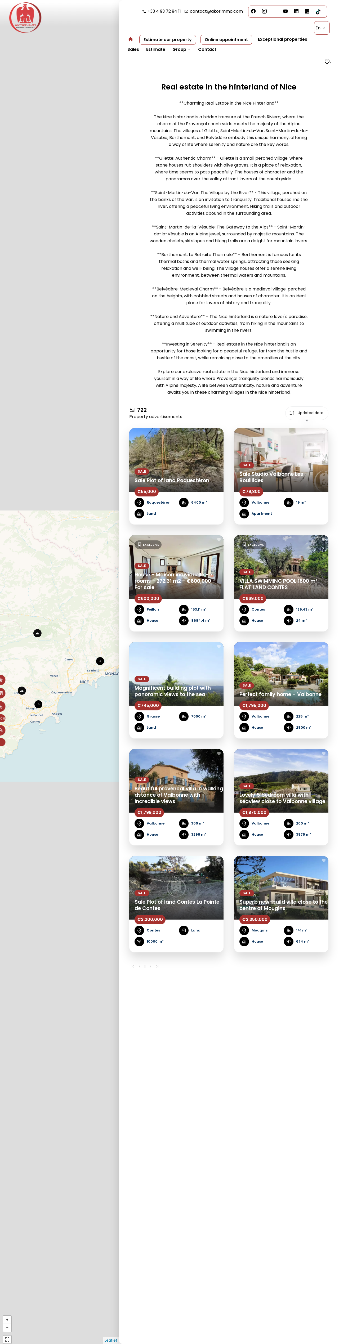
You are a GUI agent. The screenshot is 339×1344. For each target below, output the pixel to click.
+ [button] (7, 1319)
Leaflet (111, 1340)
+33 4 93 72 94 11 (164, 11)
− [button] (7, 1327)
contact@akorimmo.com (216, 11)
